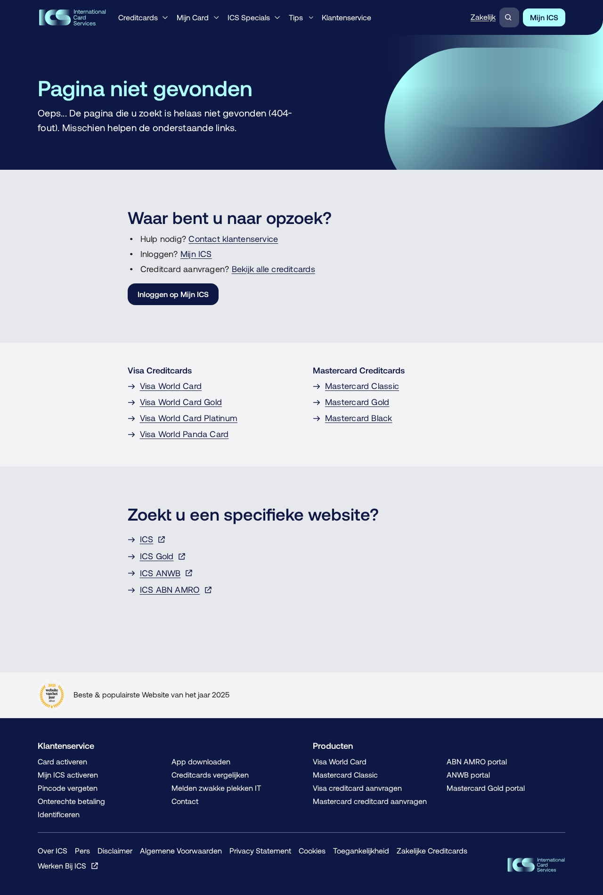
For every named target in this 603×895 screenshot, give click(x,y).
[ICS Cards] (536, 865)
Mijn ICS (196, 254)
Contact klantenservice (233, 239)
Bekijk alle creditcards (273, 269)
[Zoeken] (509, 17)
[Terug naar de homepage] (72, 17)
